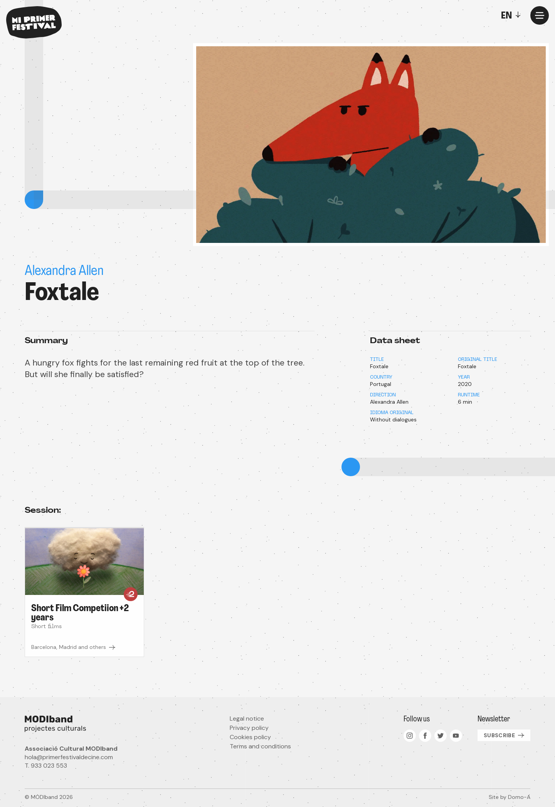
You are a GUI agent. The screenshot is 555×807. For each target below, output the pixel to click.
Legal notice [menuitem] (247, 718)
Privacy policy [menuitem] (249, 728)
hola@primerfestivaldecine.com (69, 757)
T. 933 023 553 (46, 766)
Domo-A (519, 797)
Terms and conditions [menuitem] (260, 746)
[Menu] (539, 15)
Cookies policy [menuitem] (250, 737)
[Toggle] (512, 15)
